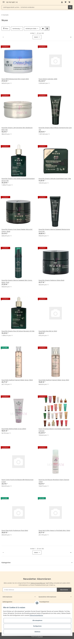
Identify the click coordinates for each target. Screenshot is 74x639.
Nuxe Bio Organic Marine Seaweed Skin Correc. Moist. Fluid (17, 281)
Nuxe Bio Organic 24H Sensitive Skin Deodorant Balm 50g (17, 129)
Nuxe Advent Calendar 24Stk (48, 79)
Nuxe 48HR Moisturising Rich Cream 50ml (15, 79)
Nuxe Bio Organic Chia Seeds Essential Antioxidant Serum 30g (18, 179)
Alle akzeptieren (37, 620)
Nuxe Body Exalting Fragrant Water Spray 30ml (54, 380)
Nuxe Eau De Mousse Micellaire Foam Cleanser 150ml (54, 481)
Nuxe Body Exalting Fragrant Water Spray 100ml (17, 380)
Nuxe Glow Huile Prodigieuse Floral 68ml (15, 530)
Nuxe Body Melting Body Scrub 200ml (14, 429)
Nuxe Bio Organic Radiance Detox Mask (51, 280)
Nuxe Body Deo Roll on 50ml (48, 331)
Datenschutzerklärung (38, 583)
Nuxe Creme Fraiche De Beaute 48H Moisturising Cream (17, 481)
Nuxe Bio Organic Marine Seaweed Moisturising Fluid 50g (54, 230)
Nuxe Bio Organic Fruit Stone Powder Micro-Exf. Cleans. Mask (17, 230)
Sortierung (16, 28)
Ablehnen (37, 631)
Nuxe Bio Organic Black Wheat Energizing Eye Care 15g (55, 129)
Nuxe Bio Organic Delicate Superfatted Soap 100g (55, 178)
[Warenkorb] (69, 2)
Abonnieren (64, 590)
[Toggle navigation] (4, 1)
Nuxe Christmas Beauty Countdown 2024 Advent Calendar (54, 430)
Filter (5, 28)
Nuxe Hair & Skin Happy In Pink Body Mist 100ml (54, 530)
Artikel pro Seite (31, 28)
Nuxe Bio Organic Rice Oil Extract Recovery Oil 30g (18, 331)
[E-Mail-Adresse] (30, 590)
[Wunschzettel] (65, 2)
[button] (62, 2)
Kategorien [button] (6, 563)
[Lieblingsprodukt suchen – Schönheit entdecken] (35, 7)
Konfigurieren (37, 626)
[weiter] (70, 37)
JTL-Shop (40, 636)
